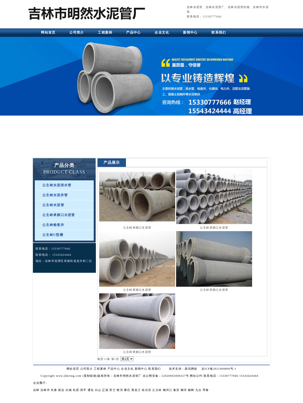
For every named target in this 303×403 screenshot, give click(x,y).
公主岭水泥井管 (55, 195)
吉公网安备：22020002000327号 (166, 375)
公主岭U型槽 (52, 235)
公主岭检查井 (53, 225)
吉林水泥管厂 (215, 7)
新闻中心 (190, 32)
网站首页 (48, 32)
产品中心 (133, 32)
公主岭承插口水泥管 (58, 215)
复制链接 (90, 375)
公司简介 (76, 32)
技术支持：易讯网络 (183, 368)
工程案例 (105, 32)
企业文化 (162, 32)
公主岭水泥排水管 (56, 185)
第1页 (115, 359)
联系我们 (218, 32)
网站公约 (196, 375)
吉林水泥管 (195, 7)
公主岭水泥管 (53, 205)
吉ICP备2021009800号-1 (218, 368)
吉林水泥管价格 (239, 7)
